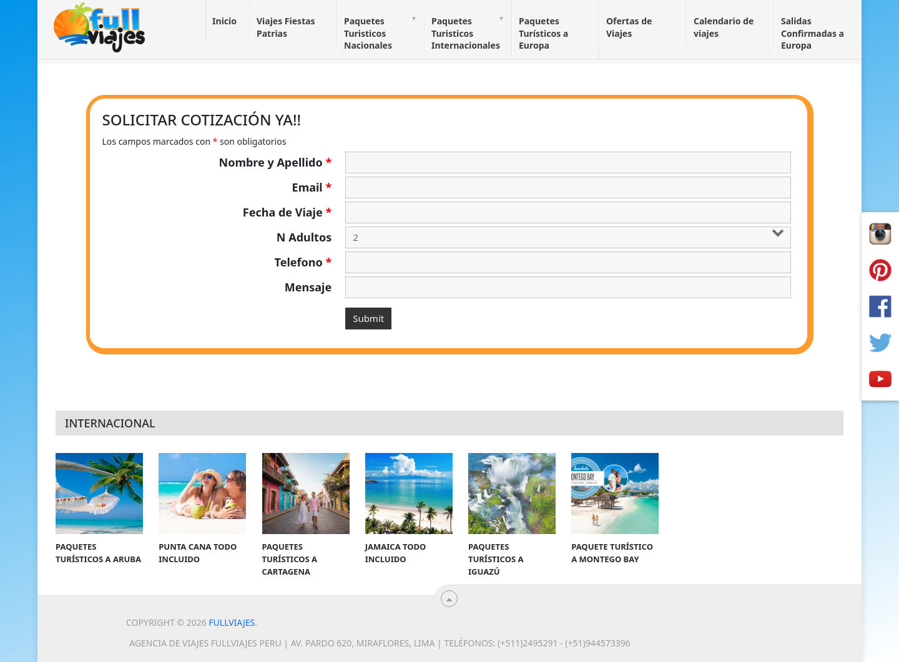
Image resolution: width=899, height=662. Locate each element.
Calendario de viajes (724, 27)
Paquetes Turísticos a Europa (543, 33)
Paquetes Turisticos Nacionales (368, 33)
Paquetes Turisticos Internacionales (465, 33)
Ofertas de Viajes (629, 27)
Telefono (303, 262)
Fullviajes (232, 622)
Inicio (224, 21)
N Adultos (304, 237)
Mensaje (308, 287)
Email (312, 187)
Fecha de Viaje (287, 212)
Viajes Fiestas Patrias (286, 27)
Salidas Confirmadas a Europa (812, 33)
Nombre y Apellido (275, 162)
